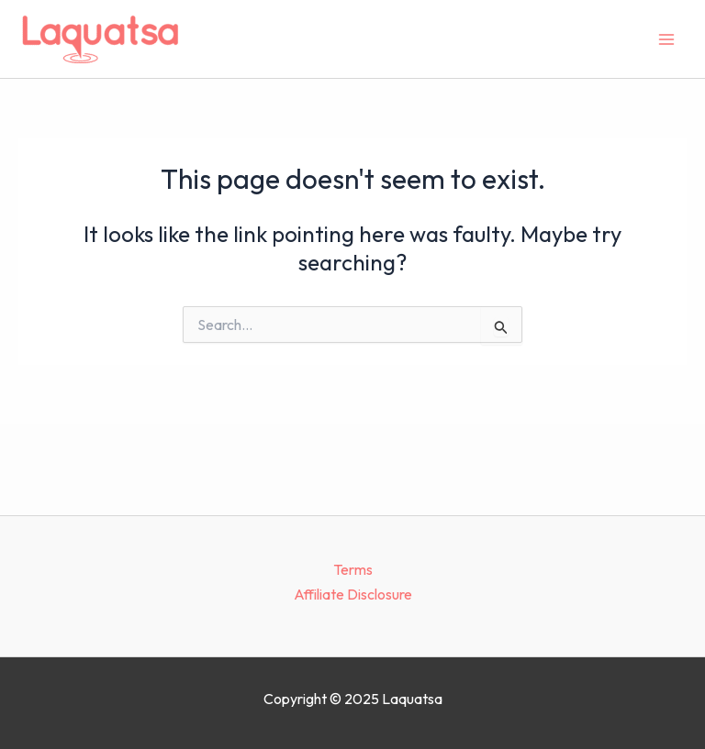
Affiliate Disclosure (353, 594)
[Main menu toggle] (666, 39)
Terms (353, 569)
